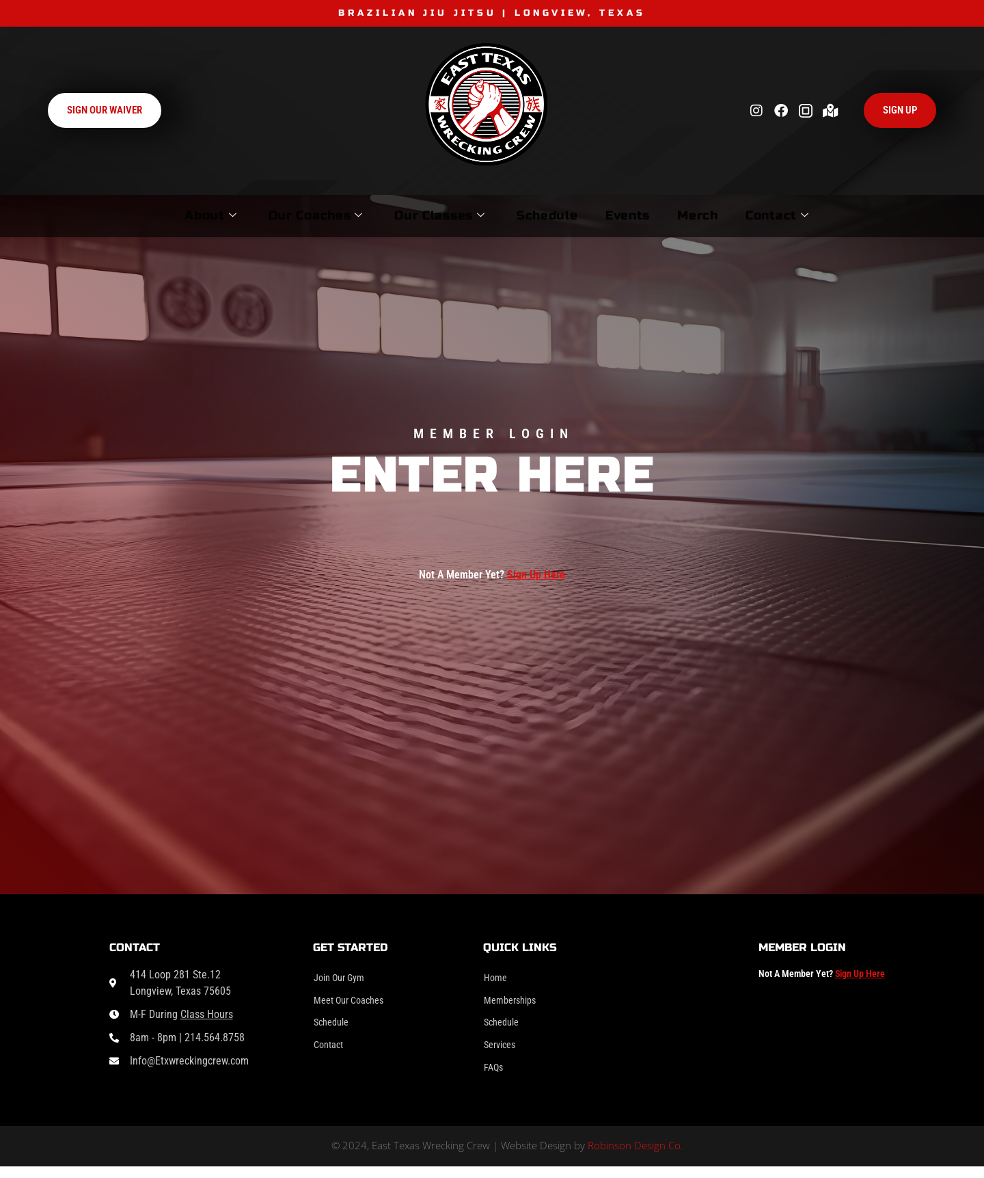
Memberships (513, 1003)
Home (497, 978)
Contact (831, 215)
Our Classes (413, 215)
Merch (731, 215)
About (143, 215)
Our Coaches (268, 215)
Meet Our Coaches (354, 1003)
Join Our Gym (343, 978)
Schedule (540, 215)
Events (641, 215)
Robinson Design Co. (635, 1157)
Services (502, 1052)
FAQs (495, 1077)
